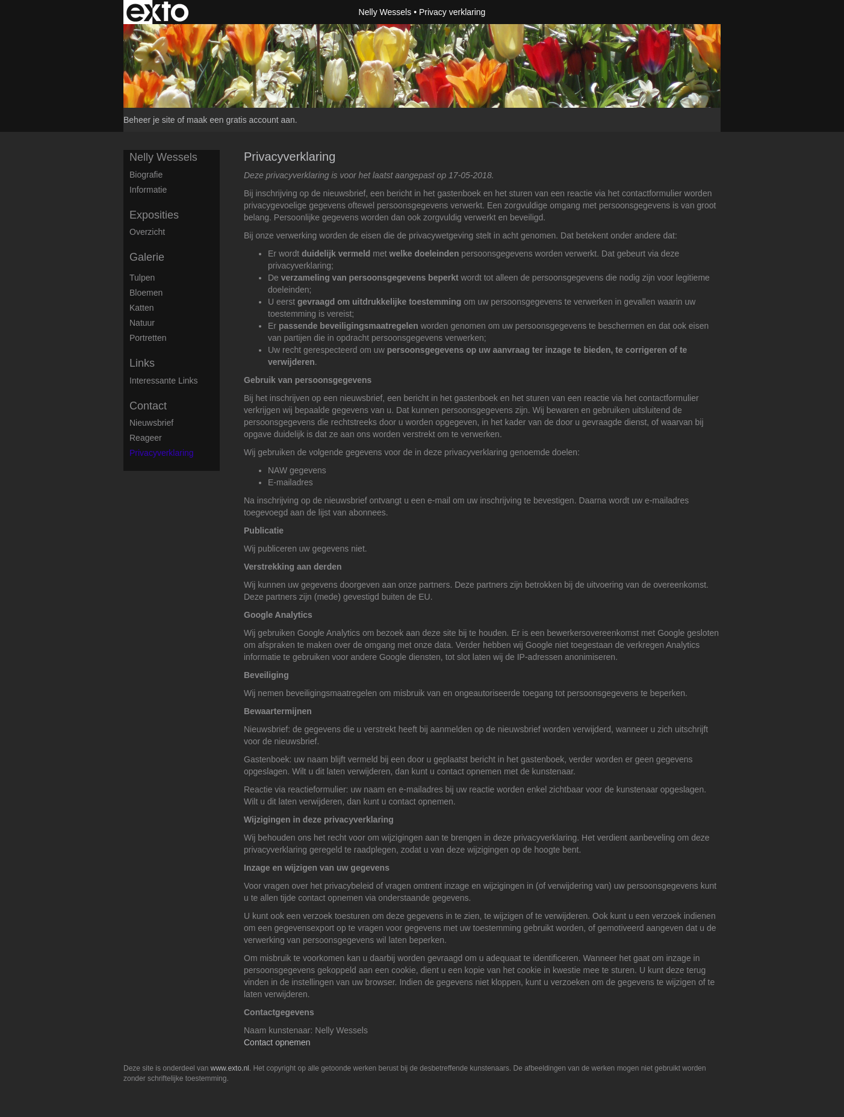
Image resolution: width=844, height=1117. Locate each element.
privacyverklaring (161, 453)
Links (142, 363)
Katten (141, 308)
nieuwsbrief (151, 423)
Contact (148, 406)
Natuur (142, 323)
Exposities (154, 215)
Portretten (147, 338)
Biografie (146, 174)
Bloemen (146, 292)
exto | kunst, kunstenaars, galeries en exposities (157, 12)
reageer (145, 438)
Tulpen (142, 277)
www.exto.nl (230, 1068)
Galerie (146, 257)
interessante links (163, 380)
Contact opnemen (277, 1042)
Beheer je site (149, 120)
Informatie (148, 189)
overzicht (147, 232)
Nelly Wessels (385, 12)
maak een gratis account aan (241, 120)
